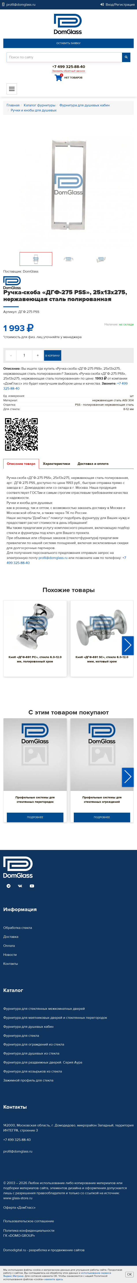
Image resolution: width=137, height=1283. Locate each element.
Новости (10, 955)
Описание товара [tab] (21, 464)
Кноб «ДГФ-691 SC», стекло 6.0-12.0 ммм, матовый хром (102, 659)
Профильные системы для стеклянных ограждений (102, 800)
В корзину (52, 355)
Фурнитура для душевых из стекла (31, 1053)
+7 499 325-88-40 (17, 1140)
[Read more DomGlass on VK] (20, 886)
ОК (129, 1274)
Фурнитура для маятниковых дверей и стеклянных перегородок (55, 1017)
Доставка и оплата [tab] (93, 464)
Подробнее (35, 817)
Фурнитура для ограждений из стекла (33, 1044)
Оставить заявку (68, 43)
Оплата (9, 946)
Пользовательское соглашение (28, 1221)
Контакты (10, 964)
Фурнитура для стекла (21, 1035)
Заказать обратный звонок (68, 71)
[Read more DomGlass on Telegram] (8, 886)
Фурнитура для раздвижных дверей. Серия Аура (42, 1062)
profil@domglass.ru (53, 558)
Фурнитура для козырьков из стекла (32, 1071)
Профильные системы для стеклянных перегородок (35, 800)
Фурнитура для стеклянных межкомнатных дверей (44, 1008)
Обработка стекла (17, 928)
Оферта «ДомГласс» (19, 1207)
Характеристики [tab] (56, 464)
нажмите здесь (53, 1279)
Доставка (10, 937)
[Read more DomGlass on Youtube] (32, 886)
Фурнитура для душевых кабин (28, 1026)
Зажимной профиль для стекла (28, 1080)
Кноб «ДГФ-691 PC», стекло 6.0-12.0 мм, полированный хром (35, 659)
